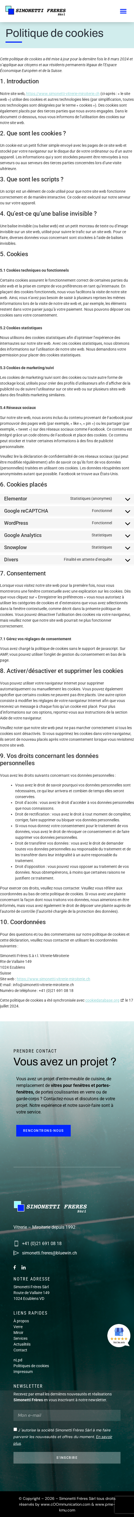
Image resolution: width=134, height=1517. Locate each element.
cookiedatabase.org (102, 1000)
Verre (18, 1327)
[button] (123, 11)
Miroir (18, 1332)
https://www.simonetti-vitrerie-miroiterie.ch (63, 93)
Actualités (22, 1344)
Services (20, 1338)
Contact (20, 1350)
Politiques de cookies (31, 1366)
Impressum (23, 1371)
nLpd (17, 1360)
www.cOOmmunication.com (65, 1504)
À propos (21, 1321)
